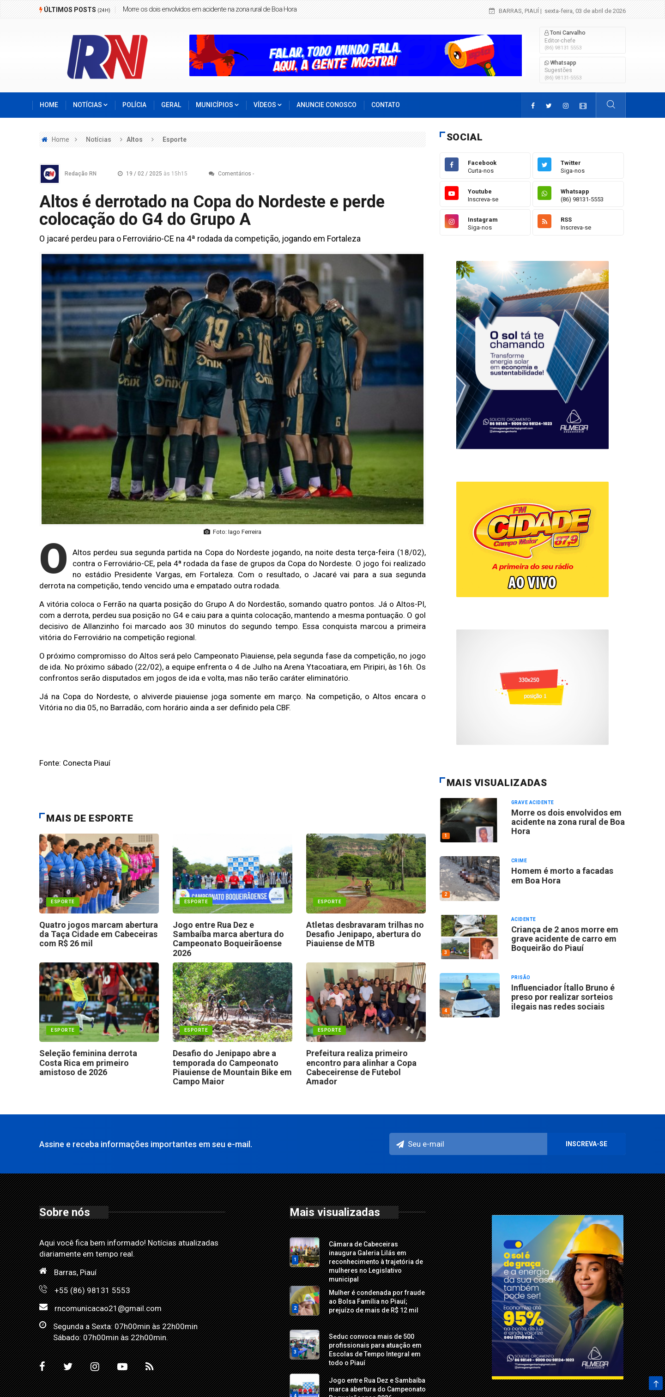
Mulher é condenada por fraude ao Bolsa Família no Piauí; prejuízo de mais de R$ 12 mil (377, 1301)
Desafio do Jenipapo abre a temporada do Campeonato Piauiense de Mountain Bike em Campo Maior (232, 1067)
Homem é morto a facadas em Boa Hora (562, 875)
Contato (385, 105)
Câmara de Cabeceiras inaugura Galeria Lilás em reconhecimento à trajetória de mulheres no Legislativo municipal (376, 1261)
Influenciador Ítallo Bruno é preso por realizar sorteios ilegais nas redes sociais (563, 997)
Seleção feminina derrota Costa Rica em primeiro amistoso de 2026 (88, 1062)
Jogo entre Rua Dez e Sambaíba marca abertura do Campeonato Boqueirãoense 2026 (228, 939)
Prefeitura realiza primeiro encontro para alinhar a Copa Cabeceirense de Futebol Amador (361, 1067)
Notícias (90, 105)
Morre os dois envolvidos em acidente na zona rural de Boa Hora (209, 9)
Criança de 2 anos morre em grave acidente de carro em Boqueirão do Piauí (564, 939)
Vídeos (268, 105)
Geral (171, 105)
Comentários (230, 173)
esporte (63, 901)
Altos (135, 139)
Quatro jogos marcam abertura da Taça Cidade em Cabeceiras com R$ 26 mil (98, 934)
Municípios (217, 105)
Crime (519, 860)
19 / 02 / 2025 (155, 173)
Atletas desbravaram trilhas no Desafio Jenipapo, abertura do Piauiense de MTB (365, 934)
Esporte (175, 139)
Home (49, 105)
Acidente (523, 919)
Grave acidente (532, 802)
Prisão (521, 977)
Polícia (134, 105)
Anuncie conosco (326, 105)
